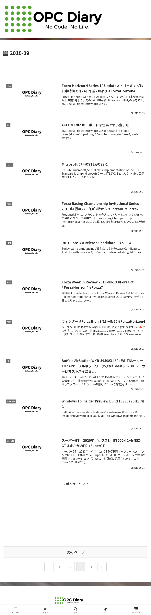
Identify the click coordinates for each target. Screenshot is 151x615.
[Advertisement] (75, 68)
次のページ (75, 552)
